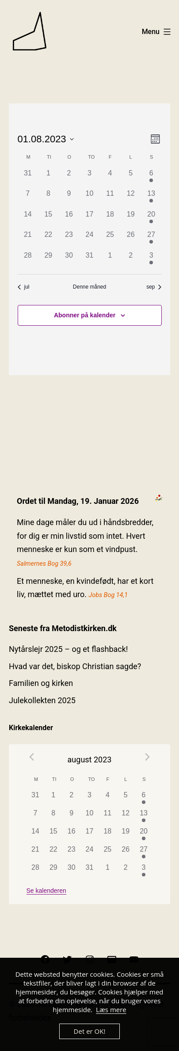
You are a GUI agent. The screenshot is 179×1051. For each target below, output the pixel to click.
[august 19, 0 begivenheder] (130, 219)
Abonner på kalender (84, 315)
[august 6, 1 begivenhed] (151, 178)
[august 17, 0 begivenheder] (89, 219)
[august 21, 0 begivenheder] (28, 239)
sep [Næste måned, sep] (153, 287)
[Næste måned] (147, 756)
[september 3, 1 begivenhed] (151, 260)
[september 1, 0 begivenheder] (110, 260)
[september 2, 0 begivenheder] (130, 260)
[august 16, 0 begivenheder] (69, 219)
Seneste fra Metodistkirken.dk (63, 628)
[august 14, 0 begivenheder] (28, 219)
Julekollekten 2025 (42, 700)
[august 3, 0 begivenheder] (89, 178)
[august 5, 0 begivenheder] (130, 178)
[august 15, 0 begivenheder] (48, 219)
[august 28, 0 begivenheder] (28, 260)
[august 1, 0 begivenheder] (48, 178)
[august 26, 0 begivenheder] (130, 239)
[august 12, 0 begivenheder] (130, 198)
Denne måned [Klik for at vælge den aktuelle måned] (89, 287)
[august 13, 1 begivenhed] (151, 198)
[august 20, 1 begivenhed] (151, 219)
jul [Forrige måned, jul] (24, 287)
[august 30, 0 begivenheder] (69, 260)
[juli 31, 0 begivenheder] (28, 178)
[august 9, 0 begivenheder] (69, 198)
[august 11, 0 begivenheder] (110, 198)
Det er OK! (90, 1031)
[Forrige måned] (32, 756)
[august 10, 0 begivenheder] (89, 198)
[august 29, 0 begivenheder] (48, 260)
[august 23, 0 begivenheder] (69, 239)
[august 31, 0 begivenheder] (89, 260)
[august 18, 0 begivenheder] (110, 219)
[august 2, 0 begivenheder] (69, 178)
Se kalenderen (46, 890)
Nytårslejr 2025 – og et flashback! (68, 649)
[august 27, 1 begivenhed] (151, 239)
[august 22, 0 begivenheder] (48, 239)
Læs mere (111, 1009)
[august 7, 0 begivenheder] (28, 198)
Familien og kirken (41, 683)
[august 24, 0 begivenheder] (89, 239)
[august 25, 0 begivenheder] (110, 239)
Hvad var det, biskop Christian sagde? (75, 666)
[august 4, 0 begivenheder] (110, 178)
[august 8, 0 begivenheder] (48, 198)
